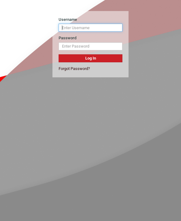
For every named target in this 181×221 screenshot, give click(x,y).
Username (68, 19)
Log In (90, 58)
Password (67, 38)
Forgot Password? (74, 68)
